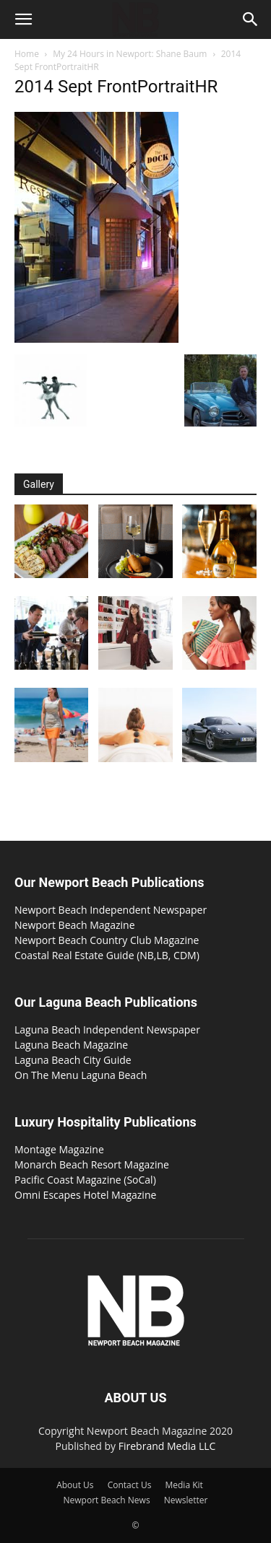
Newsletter (186, 1500)
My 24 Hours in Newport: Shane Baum (130, 54)
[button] (23, 19)
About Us (74, 1485)
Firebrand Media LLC (167, 1446)
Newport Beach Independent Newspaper (110, 910)
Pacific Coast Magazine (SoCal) (85, 1179)
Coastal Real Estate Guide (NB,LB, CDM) (106, 955)
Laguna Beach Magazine (71, 1045)
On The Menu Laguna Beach (80, 1075)
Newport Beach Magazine (74, 925)
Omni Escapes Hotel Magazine (85, 1195)
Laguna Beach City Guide (73, 1060)
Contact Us (130, 1485)
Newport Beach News (107, 1500)
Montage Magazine (59, 1149)
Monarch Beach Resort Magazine (91, 1164)
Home (26, 54)
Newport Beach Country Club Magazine (106, 940)
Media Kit (183, 1485)
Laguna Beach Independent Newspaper (107, 1029)
